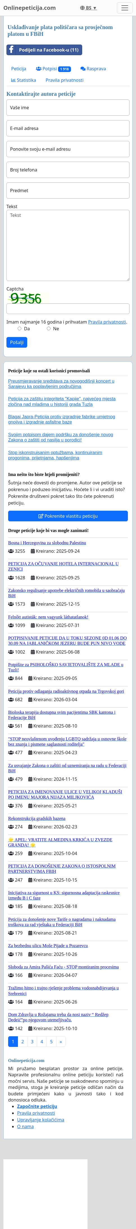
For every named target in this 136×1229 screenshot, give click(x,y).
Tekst (11, 206)
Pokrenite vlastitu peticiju (68, 516)
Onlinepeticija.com (29, 7)
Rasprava (93, 69)
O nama (25, 1126)
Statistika (23, 80)
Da (27, 329)
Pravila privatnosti (65, 80)
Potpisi (53, 69)
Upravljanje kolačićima (40, 1120)
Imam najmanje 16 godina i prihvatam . (66, 322)
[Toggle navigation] (125, 7)
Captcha (15, 289)
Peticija (18, 69)
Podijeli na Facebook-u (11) (43, 50)
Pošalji (17, 342)
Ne (56, 329)
